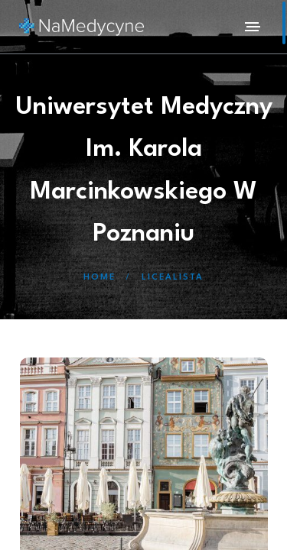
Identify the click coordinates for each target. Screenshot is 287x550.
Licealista (173, 277)
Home (99, 277)
